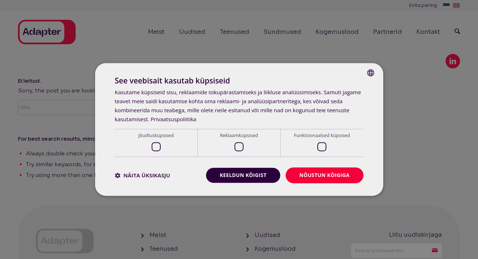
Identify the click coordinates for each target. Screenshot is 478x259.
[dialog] (239, 129)
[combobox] (370, 72)
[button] (142, 175)
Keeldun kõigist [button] (243, 175)
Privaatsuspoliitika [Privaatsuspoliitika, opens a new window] (173, 119)
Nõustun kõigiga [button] (324, 175)
